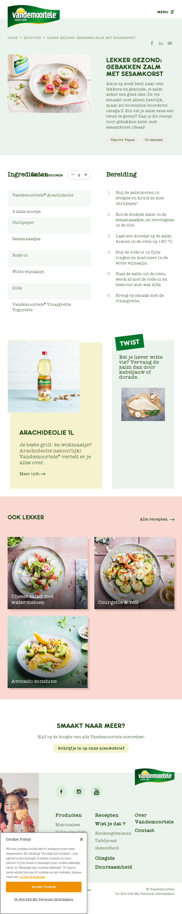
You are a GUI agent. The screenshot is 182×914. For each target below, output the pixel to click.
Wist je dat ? (110, 824)
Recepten (107, 815)
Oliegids (105, 858)
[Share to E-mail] (169, 43)
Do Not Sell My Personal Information (144, 894)
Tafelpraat (106, 840)
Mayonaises (67, 825)
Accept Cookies (44, 887)
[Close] (81, 839)
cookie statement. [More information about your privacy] (32, 877)
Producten (68, 815)
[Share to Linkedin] (160, 43)
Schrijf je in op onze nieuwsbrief (91, 748)
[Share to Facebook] (151, 43)
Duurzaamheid (113, 867)
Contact (144, 830)
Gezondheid (107, 848)
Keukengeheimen (113, 833)
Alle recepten (154, 519)
